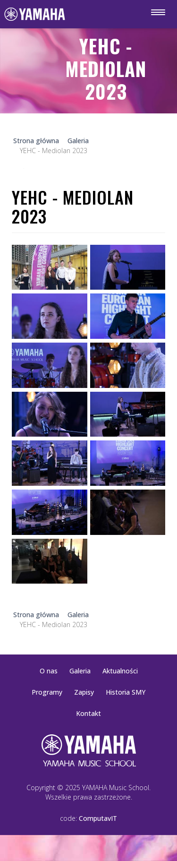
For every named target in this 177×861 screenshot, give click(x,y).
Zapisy (84, 692)
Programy (47, 692)
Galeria (80, 670)
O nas (49, 670)
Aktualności (120, 670)
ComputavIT (98, 818)
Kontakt (88, 713)
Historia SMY (125, 692)
